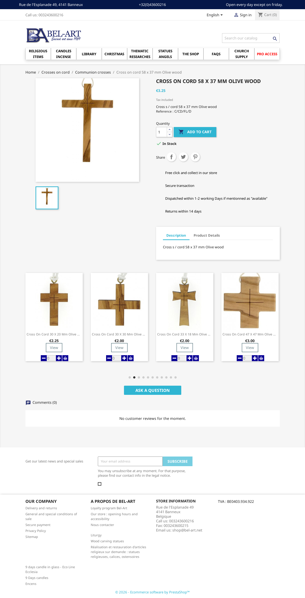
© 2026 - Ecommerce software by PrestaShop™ (152, 592)
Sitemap (31, 536)
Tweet (183, 156)
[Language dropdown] (215, 15)
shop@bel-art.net (187, 530)
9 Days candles (36, 578)
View (54, 347)
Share (171, 156)
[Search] (251, 38)
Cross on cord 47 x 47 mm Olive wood (250, 334)
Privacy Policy (35, 531)
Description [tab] (176, 235)
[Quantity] (161, 132)
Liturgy (96, 535)
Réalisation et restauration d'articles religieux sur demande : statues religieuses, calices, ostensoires (118, 552)
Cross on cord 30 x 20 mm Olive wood (54, 334)
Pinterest (195, 156)
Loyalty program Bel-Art (109, 508)
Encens (30, 583)
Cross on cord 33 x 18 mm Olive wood (184, 334)
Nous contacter (102, 525)
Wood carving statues (107, 541)
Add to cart (195, 132)
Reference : (164, 111)
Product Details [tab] (207, 235)
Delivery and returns (41, 508)
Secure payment (37, 525)
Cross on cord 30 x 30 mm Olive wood (119, 334)
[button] (129, 377)
